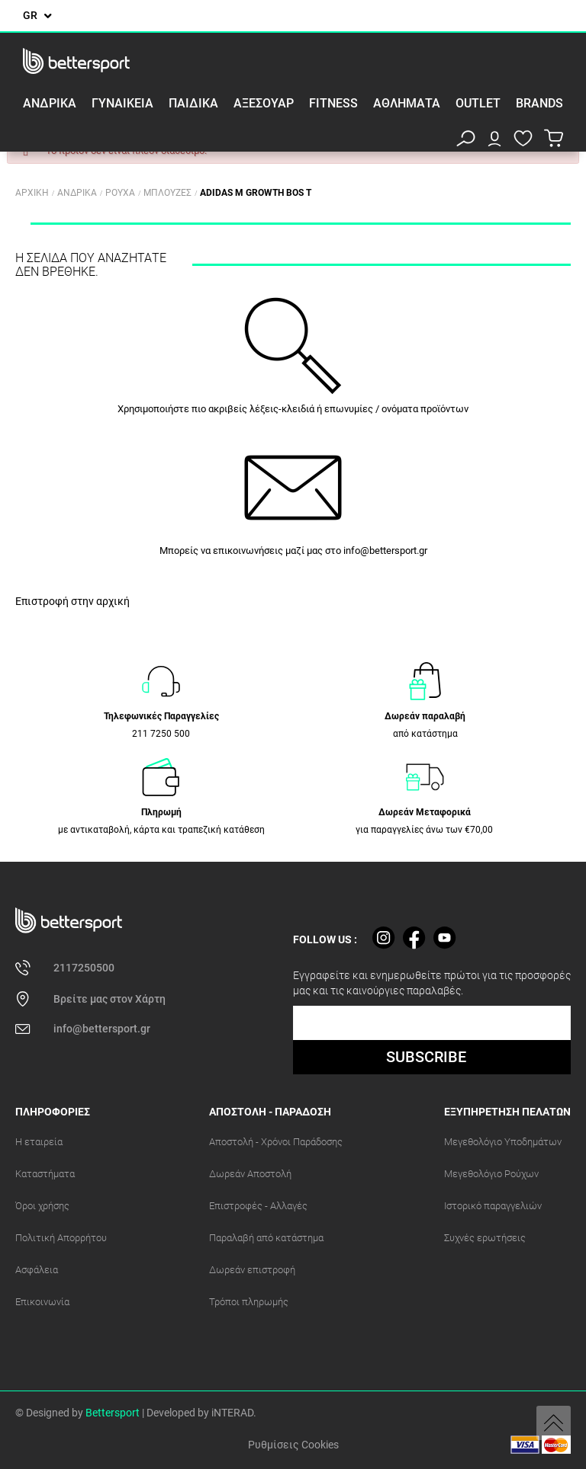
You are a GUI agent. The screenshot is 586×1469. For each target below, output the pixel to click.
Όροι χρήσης (42, 1205)
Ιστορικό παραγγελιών (493, 1205)
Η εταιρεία (39, 1141)
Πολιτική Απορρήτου (61, 1237)
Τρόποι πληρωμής (248, 1301)
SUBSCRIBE (426, 1057)
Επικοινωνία (42, 1301)
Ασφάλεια (36, 1269)
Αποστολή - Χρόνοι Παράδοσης (276, 1141)
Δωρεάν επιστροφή (252, 1269)
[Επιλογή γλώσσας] (37, 16)
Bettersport (112, 1413)
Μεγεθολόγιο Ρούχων (491, 1173)
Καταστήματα (45, 1173)
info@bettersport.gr (385, 550)
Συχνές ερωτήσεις (485, 1237)
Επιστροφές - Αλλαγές (258, 1205)
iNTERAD (232, 1413)
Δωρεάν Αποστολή (250, 1173)
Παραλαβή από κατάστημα (266, 1237)
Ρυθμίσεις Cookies (293, 1445)
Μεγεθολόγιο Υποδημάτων (503, 1141)
